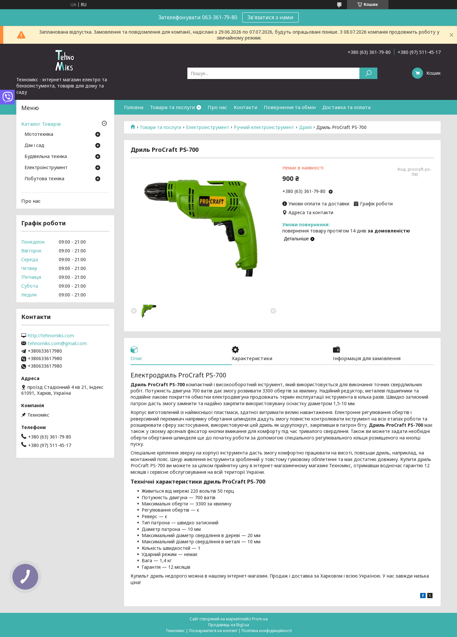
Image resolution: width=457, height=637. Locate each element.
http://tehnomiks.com (51, 336)
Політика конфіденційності (267, 630)
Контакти (245, 107)
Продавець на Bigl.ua (228, 625)
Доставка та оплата (346, 107)
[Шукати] (368, 73)
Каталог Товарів (41, 123)
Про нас (217, 107)
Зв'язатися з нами (270, 17)
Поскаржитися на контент (213, 630)
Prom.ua (260, 619)
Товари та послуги (172, 107)
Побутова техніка (44, 179)
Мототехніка (38, 134)
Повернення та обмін (290, 107)
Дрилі (305, 127)
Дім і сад (34, 145)
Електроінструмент (207, 127)
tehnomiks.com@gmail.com (57, 343)
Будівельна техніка (45, 156)
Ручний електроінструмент (264, 127)
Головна (133, 107)
